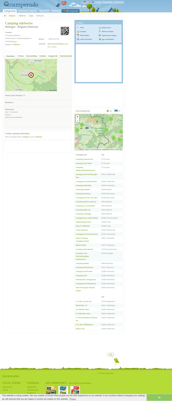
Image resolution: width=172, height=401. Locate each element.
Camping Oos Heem (84, 163)
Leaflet (86, 149)
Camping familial (82, 263)
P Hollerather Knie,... (84, 314)
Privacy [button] (72, 399)
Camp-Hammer (82, 230)
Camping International (84, 249)
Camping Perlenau (83, 194)
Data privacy (7, 387)
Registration (107, 2)
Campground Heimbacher (86, 284)
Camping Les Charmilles (85, 206)
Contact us (118, 2)
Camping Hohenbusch (84, 267)
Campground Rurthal (84, 271)
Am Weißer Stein (82, 309)
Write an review (107, 31)
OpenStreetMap (96, 149)
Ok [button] (159, 397)
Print (82, 28)
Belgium (12, 16)
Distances (9, 102)
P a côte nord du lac (84, 301)
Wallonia (22, 16)
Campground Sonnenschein (87, 234)
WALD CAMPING (83, 226)
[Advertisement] (35, 146)
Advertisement (32, 390)
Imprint (5, 390)
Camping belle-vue (83, 210)
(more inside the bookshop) (79, 383)
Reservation (84, 35)
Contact (83, 31)
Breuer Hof (80, 329)
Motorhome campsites (27, 11)
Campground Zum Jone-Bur (87, 198)
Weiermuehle (81, 245)
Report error (106, 28)
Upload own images (109, 35)
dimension (9, 109)
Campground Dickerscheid (86, 181)
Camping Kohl (81, 276)
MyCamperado (72, 11)
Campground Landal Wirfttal (87, 218)
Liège (31, 16)
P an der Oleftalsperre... (85, 325)
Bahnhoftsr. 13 (81, 305)
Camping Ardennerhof (84, 159)
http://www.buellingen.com (57, 44)
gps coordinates (108, 39)
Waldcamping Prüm (83, 222)
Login (99, 2)
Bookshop (56, 11)
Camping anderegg (83, 214)
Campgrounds (10, 11)
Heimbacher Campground (86, 280)
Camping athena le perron (86, 202)
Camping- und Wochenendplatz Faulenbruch (82, 256)
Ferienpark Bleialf (83, 189)
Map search (44, 11)
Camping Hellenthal (83, 185)
